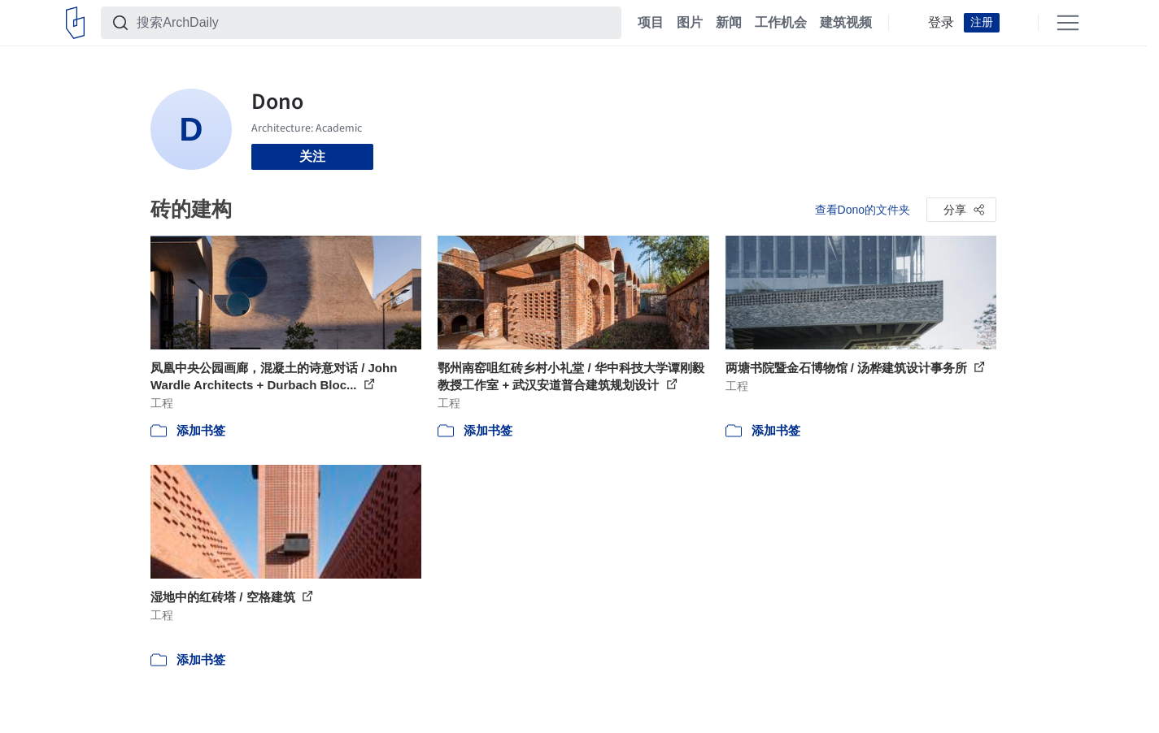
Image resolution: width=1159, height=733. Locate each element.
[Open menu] (1068, 23)
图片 (690, 23)
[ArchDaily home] (75, 23)
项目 (651, 23)
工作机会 (781, 23)
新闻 (729, 23)
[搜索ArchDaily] (374, 23)
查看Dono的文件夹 (862, 209)
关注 (312, 156)
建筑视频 (846, 23)
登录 (941, 23)
